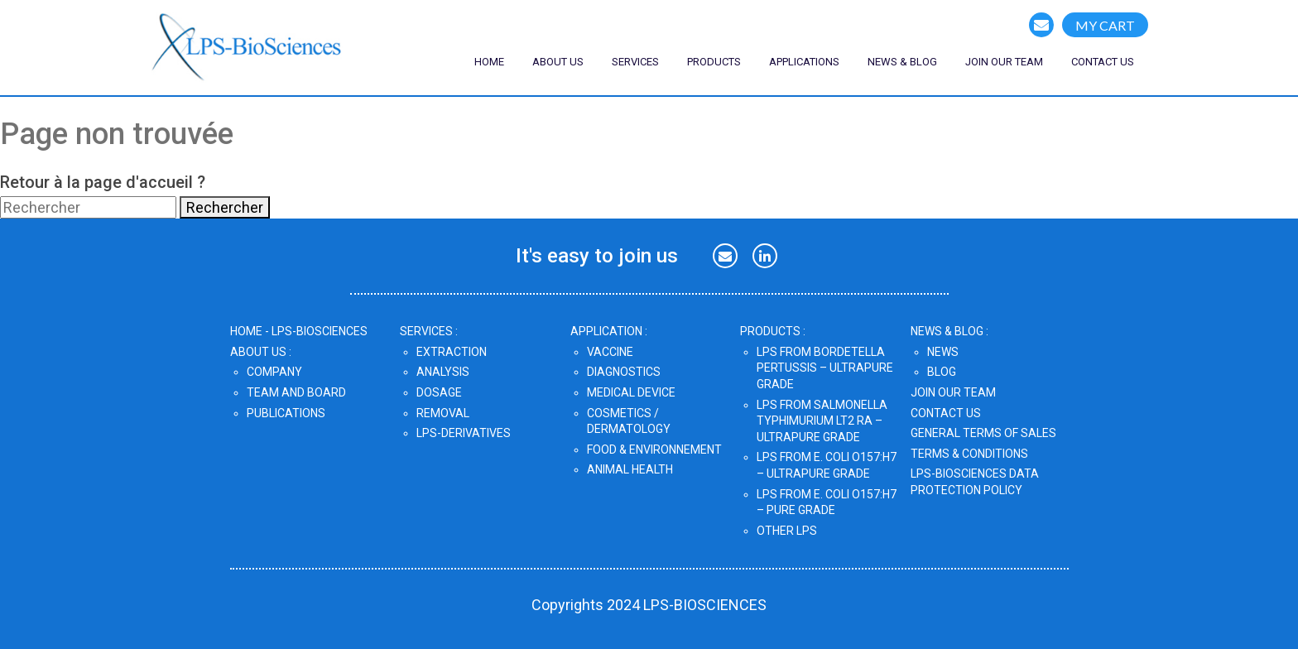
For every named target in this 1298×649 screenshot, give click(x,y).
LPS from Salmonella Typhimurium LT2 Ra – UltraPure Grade (822, 421)
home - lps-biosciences (299, 331)
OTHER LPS (787, 530)
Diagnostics (624, 371)
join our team (1004, 61)
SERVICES (635, 61)
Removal (442, 413)
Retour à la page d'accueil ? (102, 182)
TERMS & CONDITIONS (969, 453)
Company (274, 371)
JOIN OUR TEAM (953, 392)
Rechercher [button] (224, 207)
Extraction (451, 351)
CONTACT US (1102, 61)
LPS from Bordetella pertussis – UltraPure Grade (825, 368)
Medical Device (631, 392)
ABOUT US (558, 61)
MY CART (1105, 25)
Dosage (439, 392)
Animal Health (630, 469)
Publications (286, 413)
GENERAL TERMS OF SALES (983, 433)
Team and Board (296, 392)
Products (714, 61)
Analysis (442, 371)
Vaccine (610, 351)
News (943, 351)
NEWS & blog (902, 61)
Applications (804, 61)
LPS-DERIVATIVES (463, 433)
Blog (941, 371)
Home (489, 61)
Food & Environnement (654, 449)
